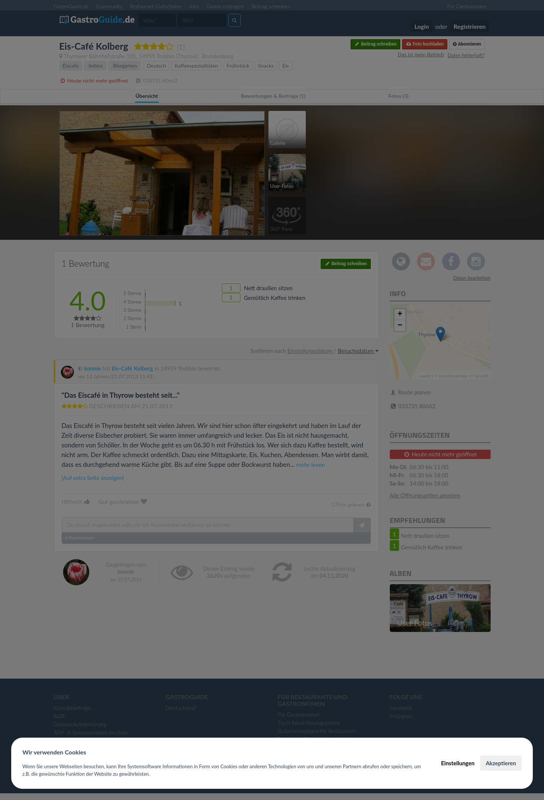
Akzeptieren (501, 763)
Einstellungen (458, 763)
